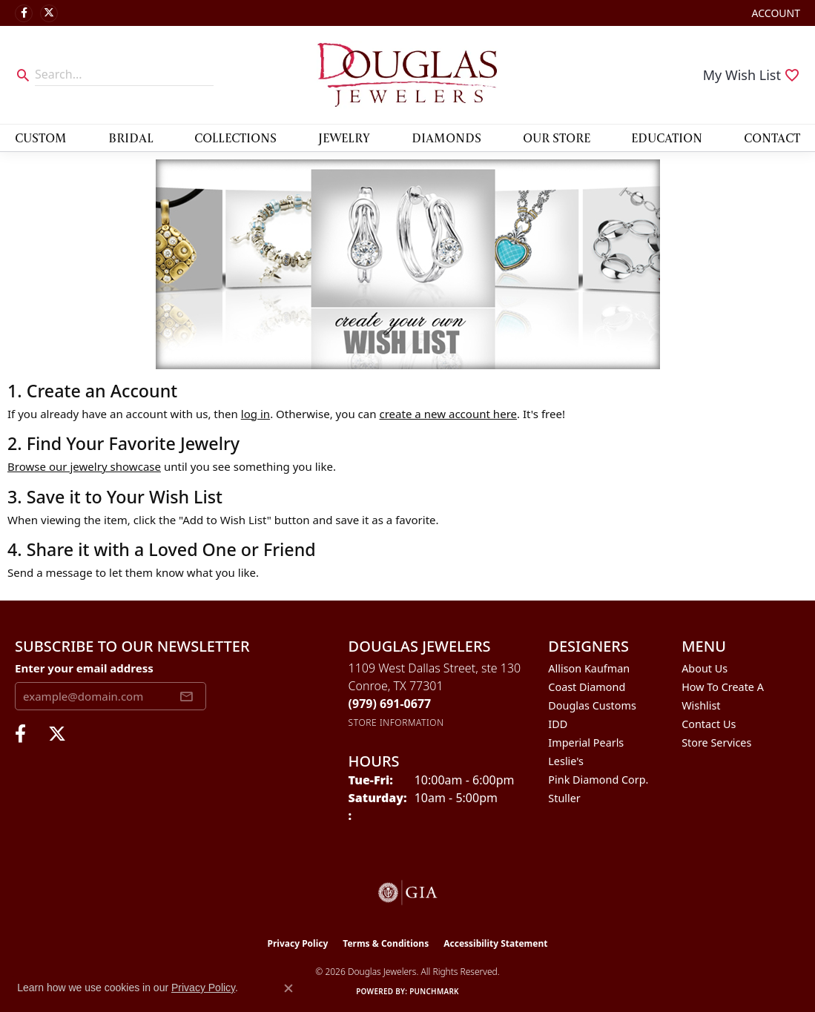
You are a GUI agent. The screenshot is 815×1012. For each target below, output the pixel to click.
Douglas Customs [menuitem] (592, 705)
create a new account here (448, 413)
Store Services (716, 742)
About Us (704, 668)
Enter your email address (84, 668)
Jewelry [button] (344, 137)
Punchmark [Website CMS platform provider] (434, 991)
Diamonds (446, 137)
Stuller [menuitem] (564, 798)
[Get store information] (396, 722)
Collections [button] (235, 137)
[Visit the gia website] (408, 892)
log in (255, 413)
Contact (772, 137)
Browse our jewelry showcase (84, 466)
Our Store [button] (556, 137)
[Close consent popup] (288, 988)
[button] (774, 13)
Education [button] (666, 137)
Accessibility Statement (495, 943)
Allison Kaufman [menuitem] (589, 668)
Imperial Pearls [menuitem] (586, 742)
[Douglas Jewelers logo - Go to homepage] (407, 75)
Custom (41, 137)
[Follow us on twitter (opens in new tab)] (49, 13)
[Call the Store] (390, 703)
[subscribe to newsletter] (186, 696)
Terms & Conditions (386, 943)
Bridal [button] (131, 137)
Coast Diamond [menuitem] (586, 687)
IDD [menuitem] (557, 724)
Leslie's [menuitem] (566, 761)
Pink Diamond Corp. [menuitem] (598, 780)
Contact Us (709, 724)
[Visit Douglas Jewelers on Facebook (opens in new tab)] (24, 13)
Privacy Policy (298, 943)
